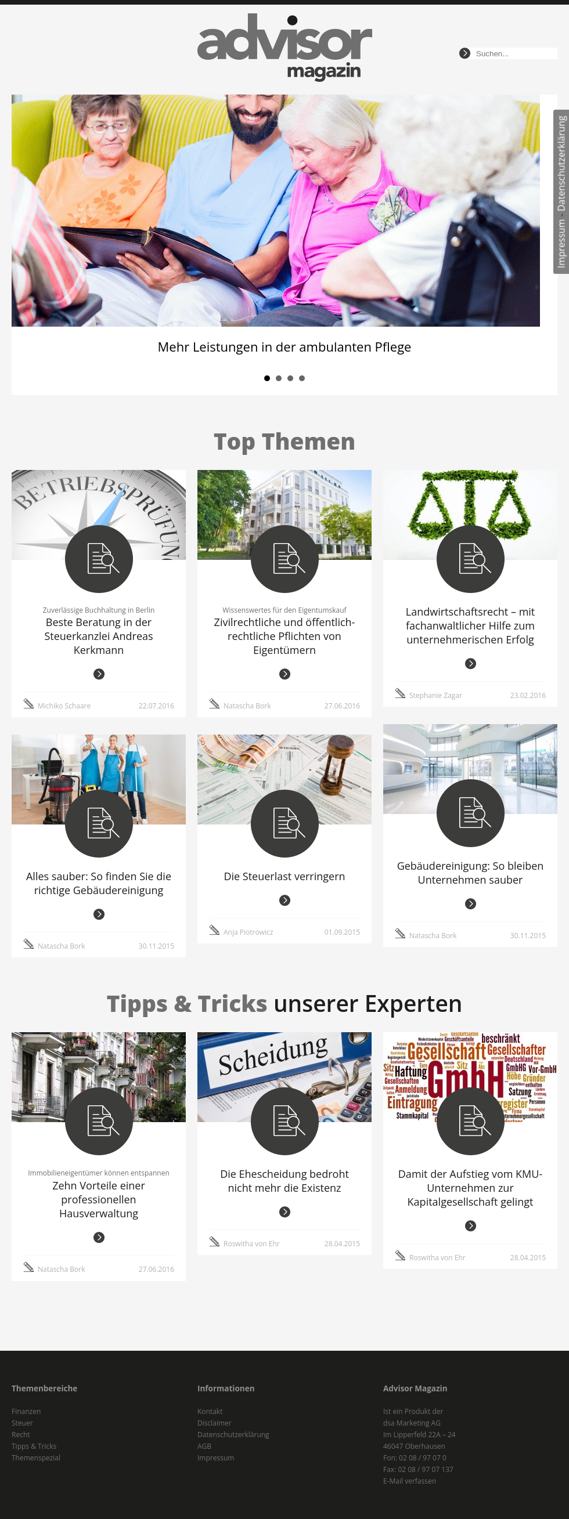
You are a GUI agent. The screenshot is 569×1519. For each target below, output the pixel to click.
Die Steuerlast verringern (284, 876)
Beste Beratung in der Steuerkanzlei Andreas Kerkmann (98, 636)
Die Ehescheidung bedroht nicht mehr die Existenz (284, 1181)
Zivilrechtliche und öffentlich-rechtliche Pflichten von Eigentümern (284, 636)
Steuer (22, 1423)
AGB (204, 1446)
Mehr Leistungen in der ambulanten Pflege (285, 346)
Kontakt (209, 1411)
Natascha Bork (247, 706)
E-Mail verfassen (409, 1481)
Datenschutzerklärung (561, 163)
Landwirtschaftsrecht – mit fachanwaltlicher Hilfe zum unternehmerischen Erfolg (470, 625)
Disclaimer (214, 1423)
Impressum (561, 243)
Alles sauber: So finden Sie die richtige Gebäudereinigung (98, 883)
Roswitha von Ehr (252, 1244)
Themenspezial (36, 1458)
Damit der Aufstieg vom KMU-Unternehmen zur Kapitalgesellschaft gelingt (470, 1188)
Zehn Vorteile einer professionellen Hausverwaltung (98, 1199)
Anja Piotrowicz (248, 932)
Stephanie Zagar (435, 695)
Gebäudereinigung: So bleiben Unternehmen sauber (470, 873)
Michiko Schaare (64, 706)
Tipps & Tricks (34, 1446)
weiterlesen (99, 674)
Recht (21, 1435)
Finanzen (26, 1411)
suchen (464, 53)
